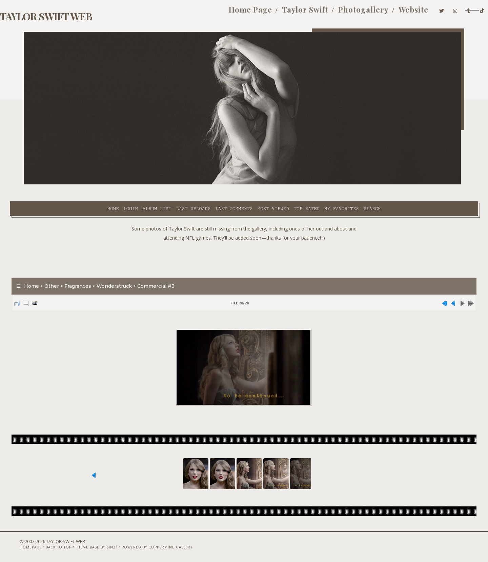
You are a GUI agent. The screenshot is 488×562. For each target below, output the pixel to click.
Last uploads (132, 183)
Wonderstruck (128, 269)
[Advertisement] (244, 240)
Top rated (246, 183)
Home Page (199, 13)
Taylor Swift (254, 13)
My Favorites (280, 183)
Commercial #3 (169, 269)
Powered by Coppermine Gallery (161, 544)
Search (311, 183)
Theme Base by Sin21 (100, 544)
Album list (96, 183)
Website (363, 13)
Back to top (63, 544)
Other (65, 269)
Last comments (172, 183)
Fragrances (91, 269)
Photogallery (312, 13)
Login (69, 183)
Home (52, 183)
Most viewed (212, 183)
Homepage (35, 544)
